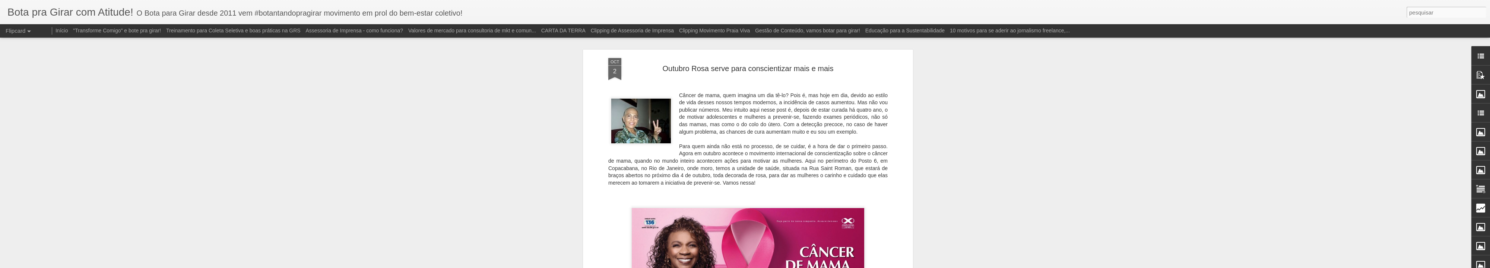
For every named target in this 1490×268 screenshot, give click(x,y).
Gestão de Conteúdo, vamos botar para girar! (807, 31)
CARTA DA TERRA (563, 31)
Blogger (793, 264)
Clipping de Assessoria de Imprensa (632, 31)
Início (62, 31)
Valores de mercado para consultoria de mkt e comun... (472, 31)
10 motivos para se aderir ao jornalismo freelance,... (1010, 31)
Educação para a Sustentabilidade (905, 31)
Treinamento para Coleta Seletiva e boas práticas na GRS (233, 31)
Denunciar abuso (817, 264)
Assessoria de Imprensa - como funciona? (354, 31)
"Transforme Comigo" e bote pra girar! (117, 31)
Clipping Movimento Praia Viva (714, 31)
